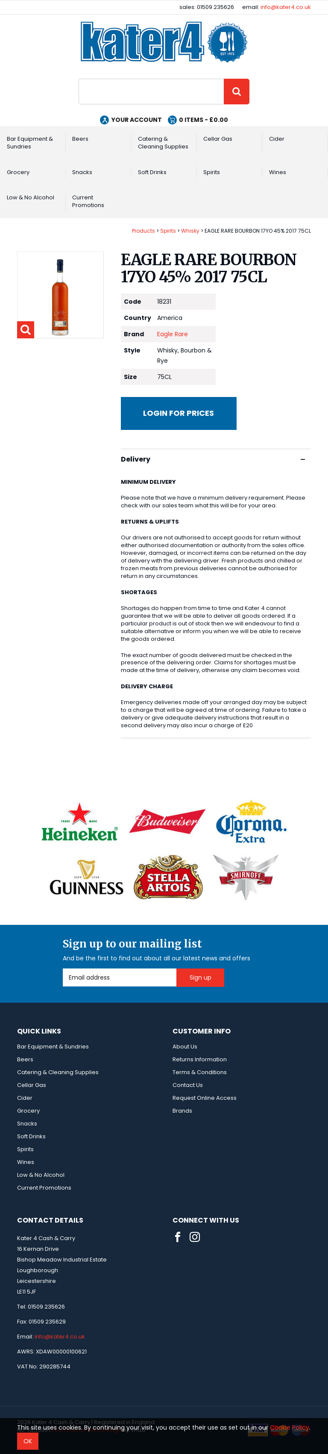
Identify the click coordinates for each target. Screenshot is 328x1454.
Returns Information (200, 1059)
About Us (185, 1046)
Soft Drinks (152, 172)
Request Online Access (205, 1098)
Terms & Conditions (200, 1072)
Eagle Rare (172, 334)
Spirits (211, 172)
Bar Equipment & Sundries (30, 143)
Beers (80, 139)
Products (143, 230)
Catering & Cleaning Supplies (163, 143)
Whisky (190, 230)
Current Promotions (88, 201)
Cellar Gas (217, 139)
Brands (182, 1111)
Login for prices (178, 413)
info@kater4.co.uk (286, 7)
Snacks (82, 172)
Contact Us (188, 1085)
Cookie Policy (289, 1427)
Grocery (18, 172)
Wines (277, 172)
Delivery (213, 459)
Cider (276, 139)
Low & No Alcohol (30, 197)
